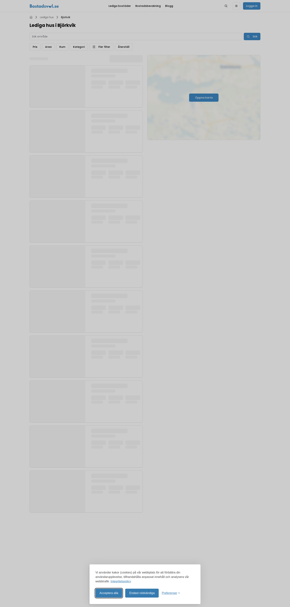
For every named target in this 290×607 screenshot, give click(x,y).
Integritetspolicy (121, 581)
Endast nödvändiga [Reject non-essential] (142, 593)
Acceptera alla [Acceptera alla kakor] (109, 593)
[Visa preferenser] (171, 593)
